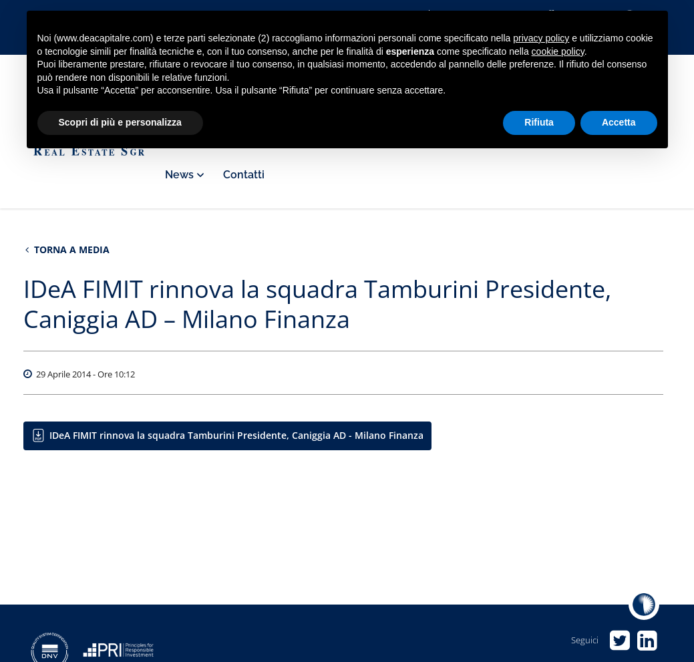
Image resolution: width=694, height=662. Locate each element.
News (184, 174)
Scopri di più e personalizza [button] (120, 122)
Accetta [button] (619, 122)
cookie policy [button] (558, 51)
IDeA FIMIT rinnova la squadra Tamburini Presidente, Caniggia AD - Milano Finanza (236, 435)
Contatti (244, 174)
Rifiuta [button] (539, 122)
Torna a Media (67, 249)
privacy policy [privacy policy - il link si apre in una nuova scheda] (541, 38)
